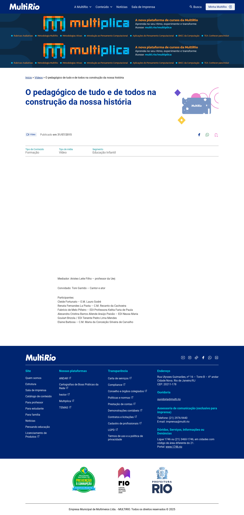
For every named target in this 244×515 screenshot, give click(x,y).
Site (28, 371)
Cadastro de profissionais (125, 423)
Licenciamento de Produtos (36, 434)
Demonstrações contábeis (125, 410)
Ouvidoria (163, 392)
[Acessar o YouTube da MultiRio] (183, 357)
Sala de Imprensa (143, 7)
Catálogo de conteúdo (38, 396)
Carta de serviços (120, 378)
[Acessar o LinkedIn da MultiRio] (217, 357)
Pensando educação (37, 426)
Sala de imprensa (35, 390)
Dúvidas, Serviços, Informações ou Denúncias (180, 431)
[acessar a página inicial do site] (24, 7)
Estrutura (30, 384)
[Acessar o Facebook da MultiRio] (203, 357)
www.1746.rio (174, 446)
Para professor (34, 402)
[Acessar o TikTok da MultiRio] (196, 357)
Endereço (163, 371)
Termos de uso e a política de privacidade (125, 437)
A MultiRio (83, 7)
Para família (32, 414)
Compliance (117, 384)
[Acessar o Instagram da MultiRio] (190, 357)
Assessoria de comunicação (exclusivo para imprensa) (187, 410)
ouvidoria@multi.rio (169, 399)
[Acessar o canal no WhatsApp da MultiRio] (210, 357)
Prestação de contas (122, 404)
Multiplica (66, 401)
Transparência (118, 371)
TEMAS (65, 407)
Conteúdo (104, 7)
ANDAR (65, 378)
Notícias (121, 7)
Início (28, 77)
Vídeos (39, 77)
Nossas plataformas (73, 371)
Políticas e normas (121, 397)
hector (64, 394)
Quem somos (33, 378)
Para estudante (34, 408)
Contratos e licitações (122, 417)
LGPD (113, 430)
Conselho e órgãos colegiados (127, 391)
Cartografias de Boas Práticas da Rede (78, 386)
